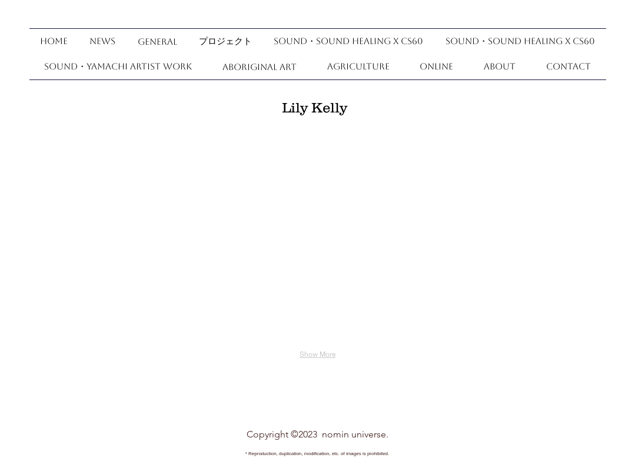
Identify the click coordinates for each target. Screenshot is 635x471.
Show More (317, 354)
